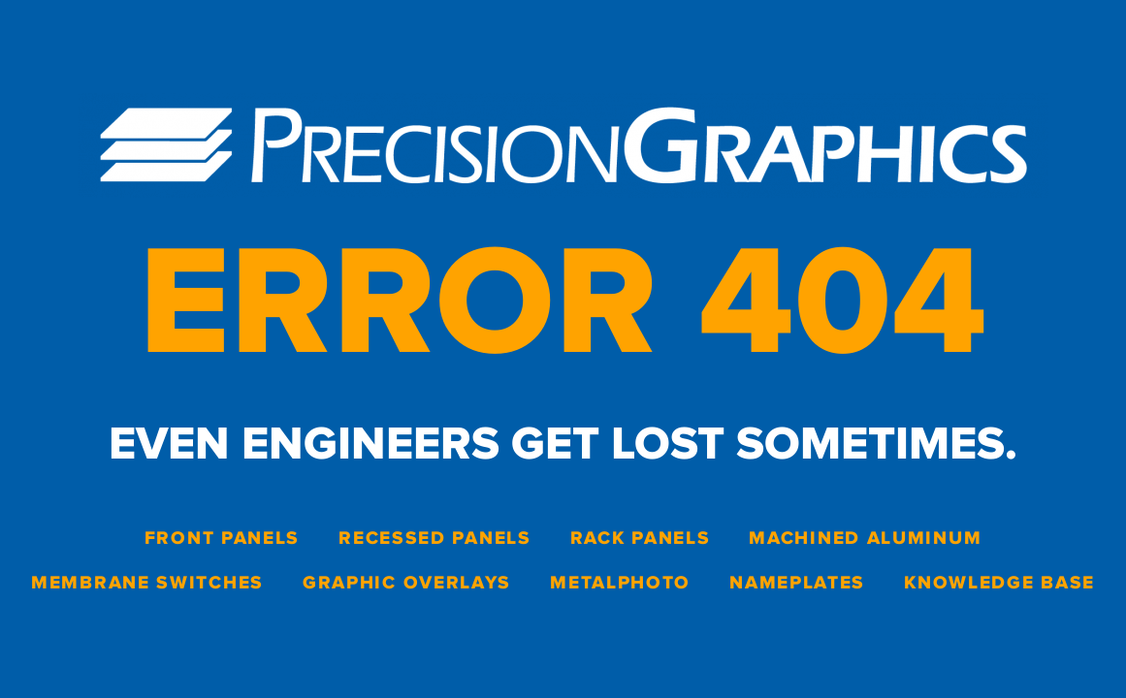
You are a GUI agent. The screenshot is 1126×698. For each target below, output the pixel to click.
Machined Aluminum (865, 538)
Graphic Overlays (407, 582)
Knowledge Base (999, 582)
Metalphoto (620, 582)
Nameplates (797, 582)
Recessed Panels (434, 538)
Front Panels (222, 538)
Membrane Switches (147, 582)
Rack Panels (640, 538)
